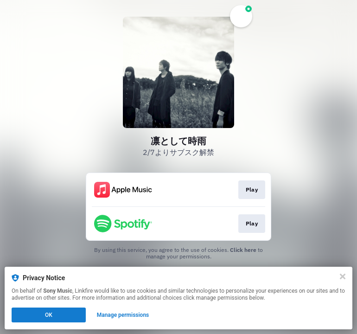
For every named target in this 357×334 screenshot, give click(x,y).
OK (48, 315)
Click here (243, 249)
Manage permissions (123, 315)
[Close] (342, 276)
